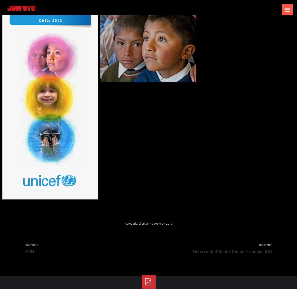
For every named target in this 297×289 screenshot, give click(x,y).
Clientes (144, 223)
